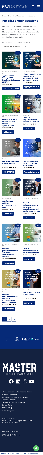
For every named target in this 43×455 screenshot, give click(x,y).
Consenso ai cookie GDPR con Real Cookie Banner (19, 454)
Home (4, 16)
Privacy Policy (7, 405)
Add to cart (8, 132)
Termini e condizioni (10, 400)
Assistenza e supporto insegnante (15, 397)
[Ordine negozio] (14, 46)
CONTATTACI (29, 128)
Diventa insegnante (9, 394)
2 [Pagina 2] (9, 319)
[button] (38, 6)
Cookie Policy (7, 408)
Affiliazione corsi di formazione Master (17, 392)
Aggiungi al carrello (11, 88)
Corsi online (12, 16)
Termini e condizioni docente (13, 402)
